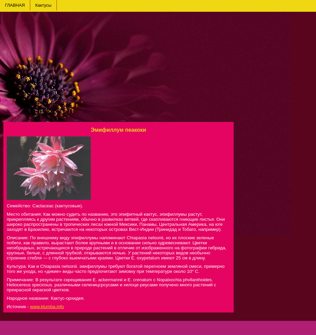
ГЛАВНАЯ (15, 5)
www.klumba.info (47, 306)
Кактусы (43, 5)
